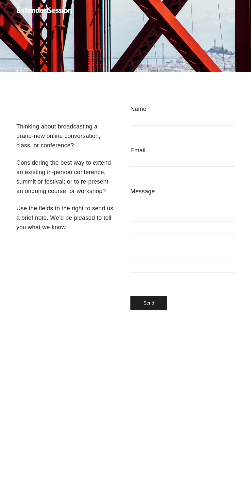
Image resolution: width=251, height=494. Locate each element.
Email (182, 163)
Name (182, 122)
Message (182, 238)
